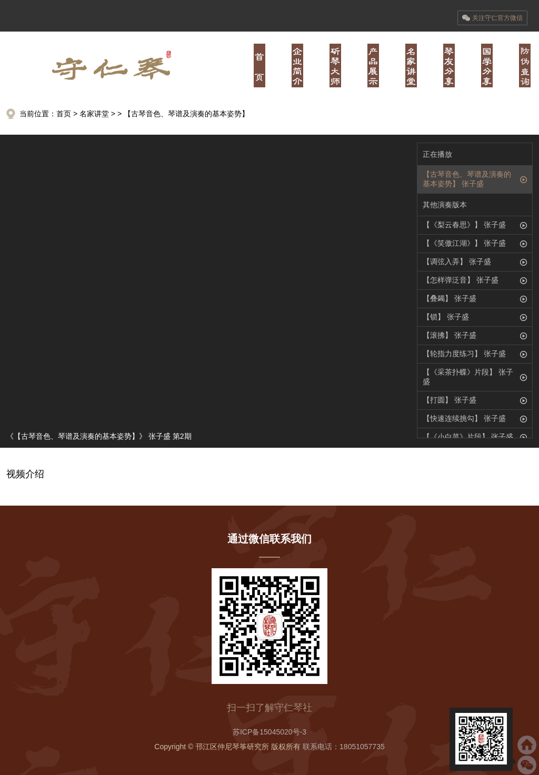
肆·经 (411, 65)
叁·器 (373, 65)
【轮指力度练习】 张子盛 (464, 353)
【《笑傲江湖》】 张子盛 (464, 243)
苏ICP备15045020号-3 (269, 732)
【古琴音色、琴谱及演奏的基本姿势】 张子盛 (467, 179)
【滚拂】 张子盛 (449, 335)
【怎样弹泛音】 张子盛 (460, 280)
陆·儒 (487, 65)
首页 (259, 65)
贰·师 (335, 65)
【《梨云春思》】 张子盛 (464, 224)
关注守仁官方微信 (492, 18)
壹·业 (297, 65)
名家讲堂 (94, 113)
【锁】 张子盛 (446, 317)
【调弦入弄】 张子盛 (457, 261)
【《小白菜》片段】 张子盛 (468, 436)
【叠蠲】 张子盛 (449, 298)
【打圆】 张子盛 (449, 400)
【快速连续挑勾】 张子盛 (464, 418)
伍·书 (449, 65)
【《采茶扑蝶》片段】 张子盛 (468, 377)
